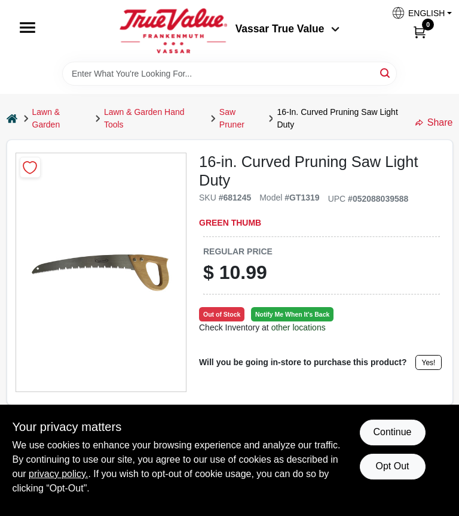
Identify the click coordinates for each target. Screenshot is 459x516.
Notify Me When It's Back (292, 314)
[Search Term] (229, 74)
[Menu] (27, 27)
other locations (298, 327)
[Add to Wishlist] (30, 167)
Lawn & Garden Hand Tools (144, 118)
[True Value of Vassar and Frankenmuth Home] (173, 30)
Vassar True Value (287, 29)
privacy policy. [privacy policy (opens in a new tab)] (58, 474)
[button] (417, 13)
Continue (392, 432)
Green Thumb (230, 222)
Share (434, 122)
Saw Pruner (231, 118)
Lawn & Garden (46, 118)
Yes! (429, 363)
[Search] (385, 73)
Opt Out (392, 466)
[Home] (12, 119)
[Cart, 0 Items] (420, 32)
